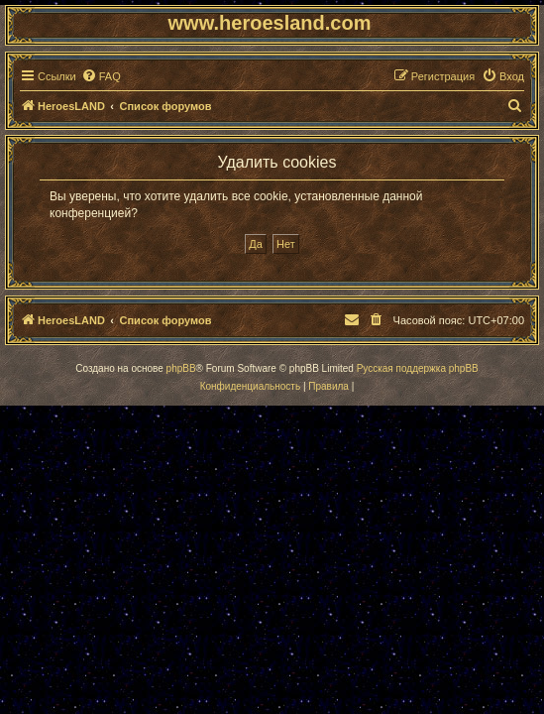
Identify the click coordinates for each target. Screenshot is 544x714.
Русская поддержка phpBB (418, 368)
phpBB (181, 368)
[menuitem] (101, 76)
